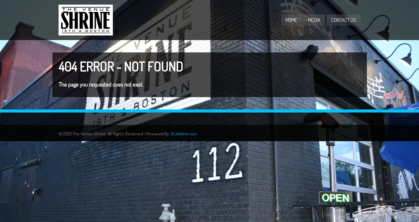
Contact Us (343, 20)
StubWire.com (183, 134)
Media (314, 20)
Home (291, 20)
